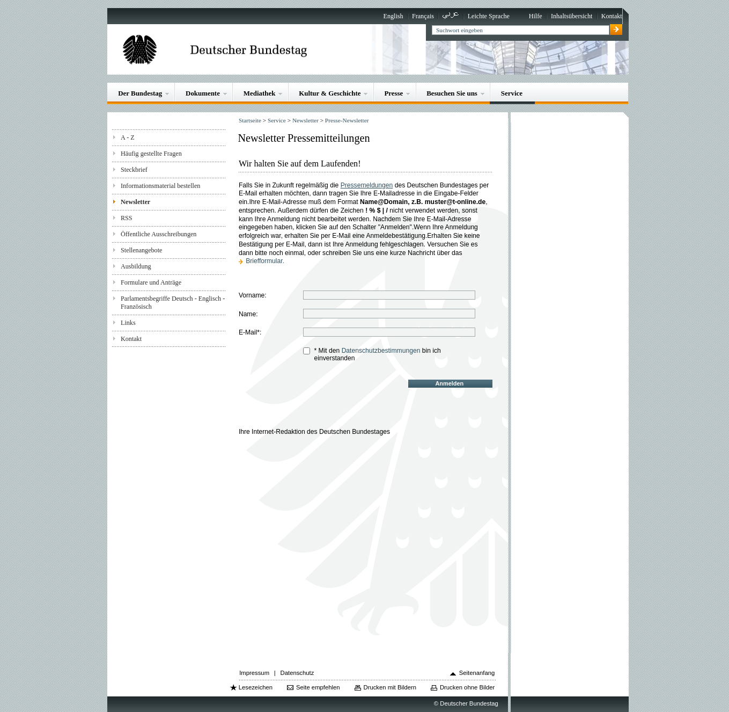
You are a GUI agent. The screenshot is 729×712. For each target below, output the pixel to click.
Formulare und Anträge (151, 282)
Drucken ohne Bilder (467, 687)
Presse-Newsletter (347, 120)
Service (511, 93)
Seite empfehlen (318, 687)
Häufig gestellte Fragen (151, 153)
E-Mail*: (250, 332)
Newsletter (135, 202)
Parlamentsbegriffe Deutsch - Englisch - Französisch (173, 302)
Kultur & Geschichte (329, 93)
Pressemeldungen (367, 185)
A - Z (128, 137)
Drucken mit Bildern (389, 687)
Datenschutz (297, 673)
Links (128, 322)
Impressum (254, 673)
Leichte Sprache (489, 16)
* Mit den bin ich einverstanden (377, 354)
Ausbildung (136, 266)
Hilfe (535, 16)
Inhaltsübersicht (571, 16)
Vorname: (253, 295)
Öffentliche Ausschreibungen (158, 234)
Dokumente (203, 93)
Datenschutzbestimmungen (381, 350)
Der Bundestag (140, 93)
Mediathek (260, 93)
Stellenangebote (141, 250)
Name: (248, 314)
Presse (393, 93)
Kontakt (611, 16)
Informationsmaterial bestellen (160, 186)
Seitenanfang (477, 673)
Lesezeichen (256, 687)
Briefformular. (265, 261)
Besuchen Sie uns (451, 93)
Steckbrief (134, 169)
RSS (126, 218)
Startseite (250, 120)
